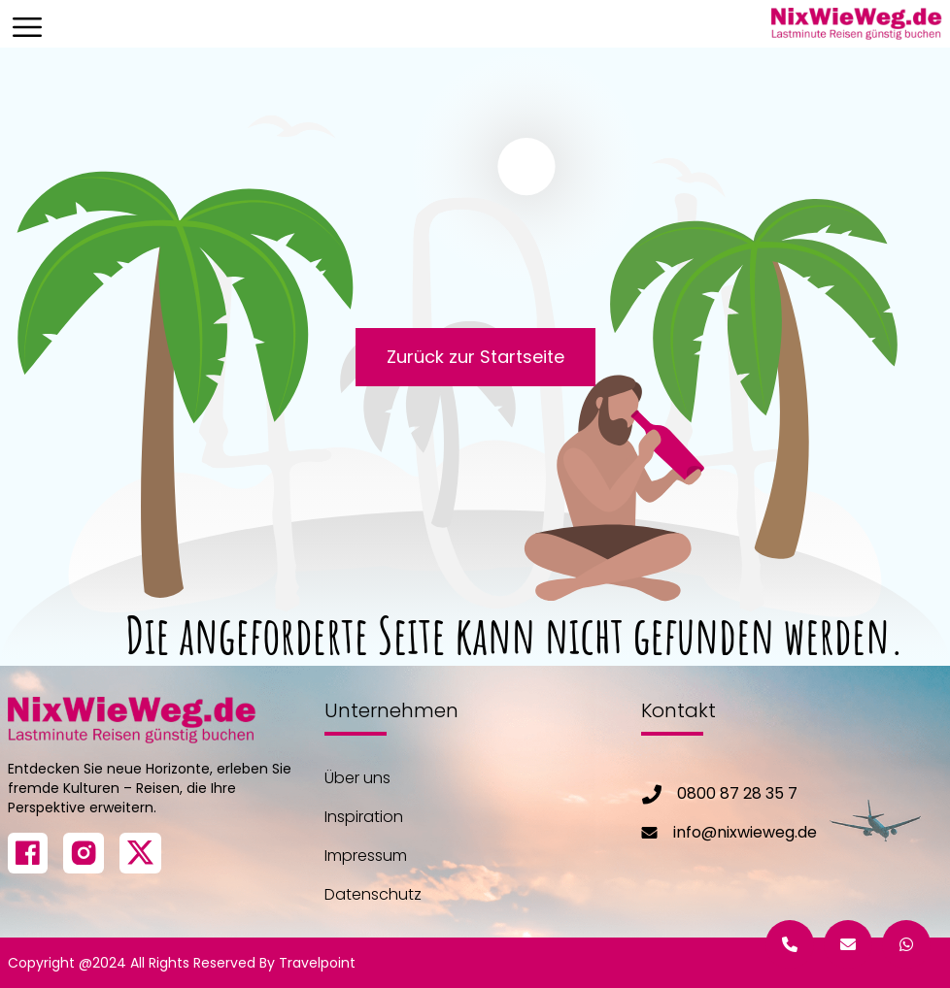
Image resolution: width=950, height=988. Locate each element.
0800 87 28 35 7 (737, 793)
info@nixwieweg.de (745, 832)
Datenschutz (373, 894)
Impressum (365, 855)
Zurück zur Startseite (475, 357)
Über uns (357, 778)
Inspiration (363, 817)
